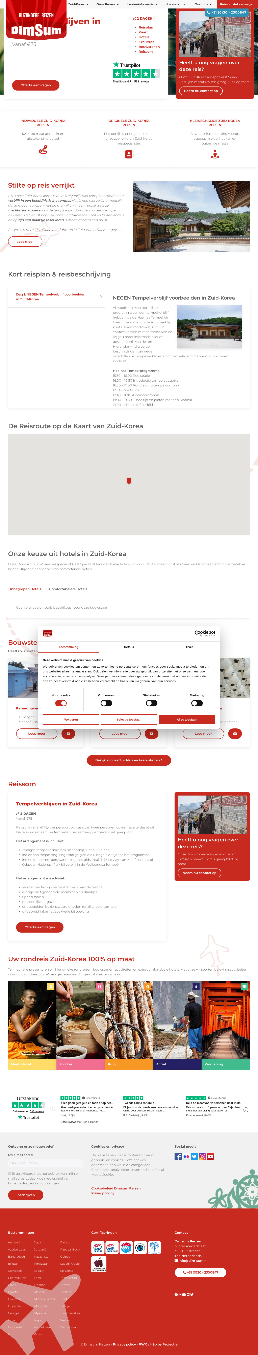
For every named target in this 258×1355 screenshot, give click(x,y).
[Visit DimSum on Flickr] (188, 1295)
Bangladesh (16, 1256)
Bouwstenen (149, 47)
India (11, 1320)
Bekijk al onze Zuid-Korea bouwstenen (129, 760)
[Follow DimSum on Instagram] (203, 1156)
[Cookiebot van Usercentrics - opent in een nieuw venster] (197, 633)
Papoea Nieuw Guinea (70, 1253)
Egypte (13, 1292)
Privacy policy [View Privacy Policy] (124, 1344)
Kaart (143, 32)
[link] (32, 1025)
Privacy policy (102, 1193)
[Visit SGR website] (98, 1246)
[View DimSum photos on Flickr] (187, 1156)
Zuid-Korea (68, 1327)
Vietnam (66, 1320)
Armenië (14, 1242)
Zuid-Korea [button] (78, 4)
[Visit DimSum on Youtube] (184, 1295)
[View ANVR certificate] (127, 1246)
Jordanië (40, 1249)
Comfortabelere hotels (68, 589)
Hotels (144, 37)
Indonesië (15, 1327)
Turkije (65, 1306)
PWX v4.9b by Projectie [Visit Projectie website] (158, 1344)
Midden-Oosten (45, 1299)
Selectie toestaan (129, 719)
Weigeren (71, 719)
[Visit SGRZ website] (112, 1246)
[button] (56, 297)
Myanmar (41, 1313)
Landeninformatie (142, 4)
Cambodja (15, 1271)
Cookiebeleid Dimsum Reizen (116, 1188)
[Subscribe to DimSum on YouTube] (210, 1156)
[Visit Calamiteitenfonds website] (141, 1246)
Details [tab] (129, 647)
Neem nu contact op (201, 91)
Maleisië (40, 1292)
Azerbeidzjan (17, 1249)
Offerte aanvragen (36, 85)
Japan (38, 1242)
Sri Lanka (66, 1271)
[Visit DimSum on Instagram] (180, 1295)
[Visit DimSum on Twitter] (192, 1295)
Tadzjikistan (68, 1278)
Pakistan (66, 1242)
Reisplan (146, 27)
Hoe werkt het (176, 4)
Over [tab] (189, 647)
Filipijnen (14, 1306)
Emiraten (14, 1299)
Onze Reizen (108, 4)
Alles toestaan (187, 719)
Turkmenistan (70, 1313)
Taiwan (65, 1285)
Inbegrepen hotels (25, 589)
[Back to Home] (36, 20)
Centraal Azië (17, 1278)
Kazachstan (42, 1256)
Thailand (66, 1292)
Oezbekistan (43, 1327)
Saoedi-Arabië (70, 1263)
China (12, 1285)
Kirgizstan (41, 1263)
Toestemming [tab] (68, 647)
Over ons (203, 4)
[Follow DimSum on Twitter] (195, 1156)
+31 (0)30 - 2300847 (227, 12)
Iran (10, 1334)
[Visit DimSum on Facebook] (179, 1156)
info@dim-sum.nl (191, 1261)
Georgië (13, 1313)
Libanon (40, 1285)
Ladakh (39, 1271)
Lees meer (25, 241)
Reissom (146, 52)
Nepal (38, 1320)
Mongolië (41, 1306)
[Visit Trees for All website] (154, 1246)
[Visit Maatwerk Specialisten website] (98, 1263)
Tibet (63, 1299)
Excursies (146, 42)
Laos (37, 1278)
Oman (38, 1334)
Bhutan (13, 1263)
